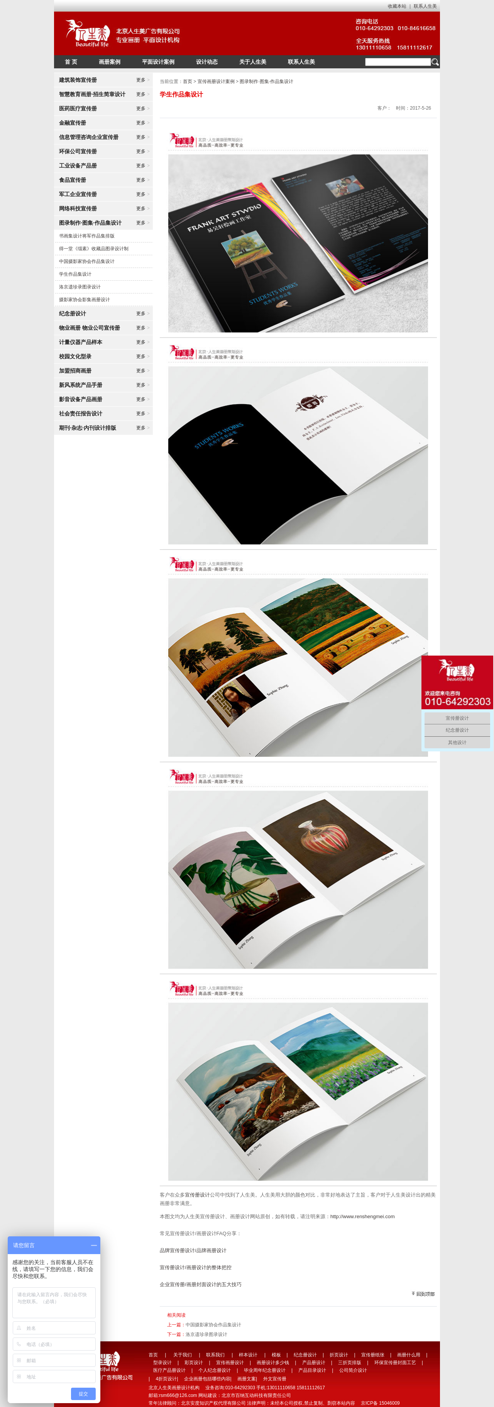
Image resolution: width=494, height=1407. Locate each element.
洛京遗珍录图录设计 (80, 287)
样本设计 (248, 1355)
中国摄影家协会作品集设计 (87, 261)
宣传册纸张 (372, 1355)
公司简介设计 (353, 1370)
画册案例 (109, 62)
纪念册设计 (305, 1355)
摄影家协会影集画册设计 (84, 299)
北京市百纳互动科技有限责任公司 (256, 1395)
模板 (276, 1355)
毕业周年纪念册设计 (265, 1370)
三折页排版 (349, 1362)
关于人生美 (252, 62)
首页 (187, 81)
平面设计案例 (158, 62)
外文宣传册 (274, 1379)
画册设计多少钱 (273, 1362)
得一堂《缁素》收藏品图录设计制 (94, 248)
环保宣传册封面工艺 (395, 1362)
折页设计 (339, 1355)
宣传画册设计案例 (216, 81)
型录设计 (162, 1362)
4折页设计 (166, 1379)
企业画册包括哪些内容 (207, 1379)
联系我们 (215, 1355)
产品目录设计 (312, 1370)
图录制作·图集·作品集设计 (266, 81)
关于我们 (182, 1355)
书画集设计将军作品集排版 (87, 236)
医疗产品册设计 (169, 1370)
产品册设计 (313, 1362)
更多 (143, 80)
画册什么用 (408, 1355)
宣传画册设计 (230, 1362)
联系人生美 (425, 6)
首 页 (71, 62)
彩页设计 (193, 1362)
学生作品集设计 (75, 274)
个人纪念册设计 (214, 1370)
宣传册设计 (197, 1195)
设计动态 (207, 62)
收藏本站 (397, 6)
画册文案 (246, 1379)
